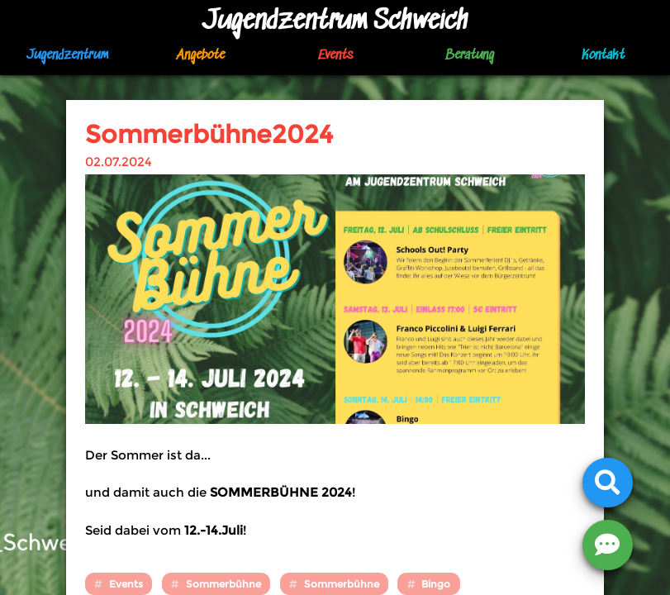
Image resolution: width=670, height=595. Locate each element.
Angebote (201, 56)
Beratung (469, 56)
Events (335, 56)
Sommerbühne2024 (209, 134)
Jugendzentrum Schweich (335, 22)
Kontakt (603, 56)
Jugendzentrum (67, 56)
